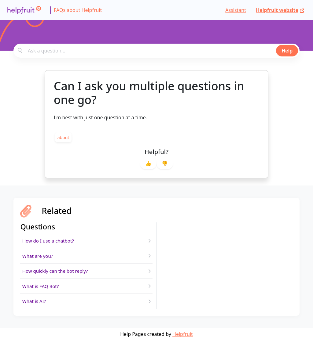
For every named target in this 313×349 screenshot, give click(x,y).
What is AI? (34, 309)
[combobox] (156, 51)
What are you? (38, 258)
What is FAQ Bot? (41, 292)
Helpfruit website (280, 10)
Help (287, 50)
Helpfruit (182, 343)
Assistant (235, 10)
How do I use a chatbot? (49, 241)
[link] (63, 137)
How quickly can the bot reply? (57, 275)
